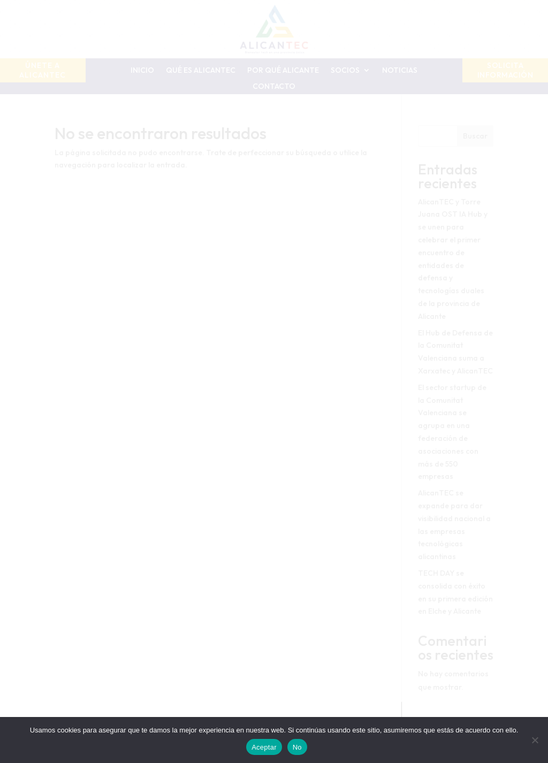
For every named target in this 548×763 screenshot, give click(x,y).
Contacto (274, 86)
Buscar (475, 136)
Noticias (399, 70)
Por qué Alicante (283, 70)
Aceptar (264, 747)
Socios (345, 70)
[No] (534, 740)
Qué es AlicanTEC (200, 70)
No (297, 747)
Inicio (142, 70)
